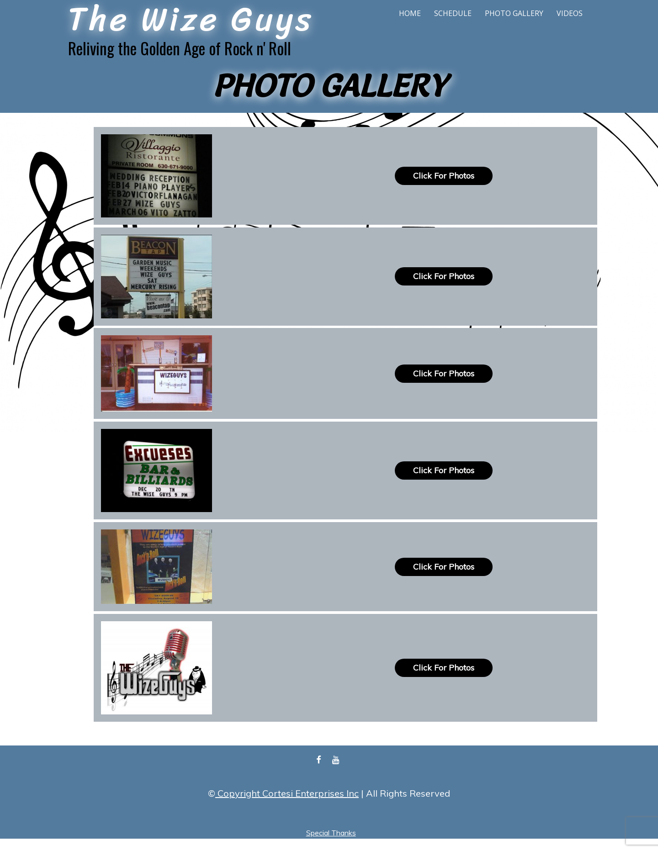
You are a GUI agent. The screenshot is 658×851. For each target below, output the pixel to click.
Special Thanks (331, 832)
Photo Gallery (514, 13)
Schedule (453, 13)
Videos (570, 13)
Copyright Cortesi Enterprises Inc (287, 793)
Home (410, 13)
